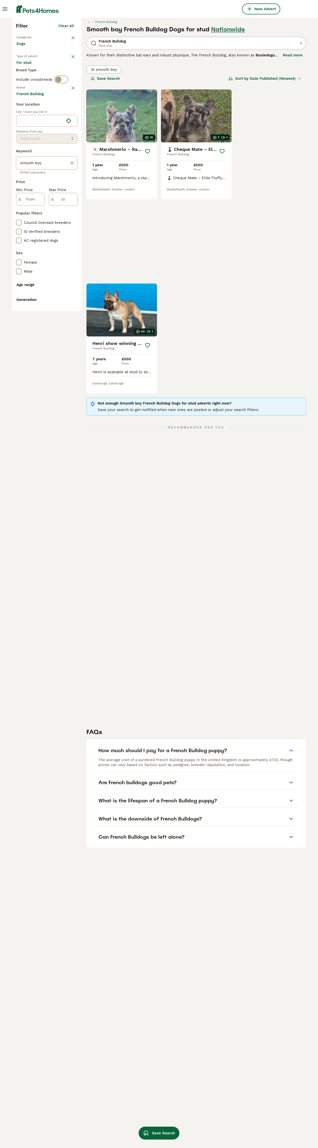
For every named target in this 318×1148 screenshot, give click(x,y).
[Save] (147, 238)
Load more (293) (58, 315)
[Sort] (265, 165)
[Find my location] (69, 343)
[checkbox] (19, 225)
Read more (293, 141)
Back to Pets (29, 123)
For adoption (57, 158)
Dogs (21, 135)
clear (69, 199)
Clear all (66, 112)
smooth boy (104, 156)
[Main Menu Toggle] (5, 9)
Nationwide (228, 115)
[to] (63, 421)
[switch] (61, 189)
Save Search (105, 165)
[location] (47, 343)
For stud (27, 170)
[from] (30, 421)
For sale (27, 158)
